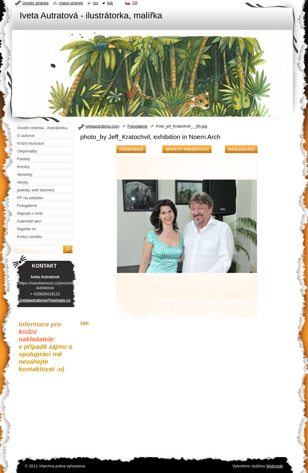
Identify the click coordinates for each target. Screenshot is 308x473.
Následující (241, 149)
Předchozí (131, 149)
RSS (95, 3)
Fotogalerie (137, 126)
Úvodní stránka (35, 3)
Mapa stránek (71, 3)
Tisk (110, 3)
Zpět (84, 323)
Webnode (274, 466)
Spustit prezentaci (187, 149)
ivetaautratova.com (102, 126)
